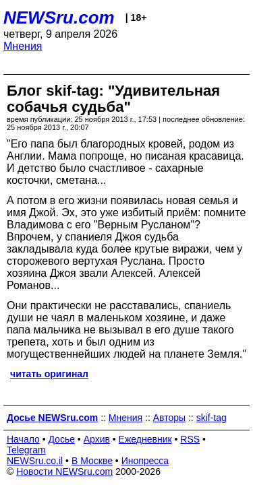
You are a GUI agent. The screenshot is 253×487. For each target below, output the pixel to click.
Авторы (169, 417)
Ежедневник (145, 439)
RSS (190, 439)
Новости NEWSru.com (64, 471)
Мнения (23, 46)
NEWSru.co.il (35, 460)
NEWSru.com (59, 17)
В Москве (92, 460)
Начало (23, 439)
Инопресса (145, 460)
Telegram (26, 450)
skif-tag (211, 417)
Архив (97, 439)
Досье (61, 439)
